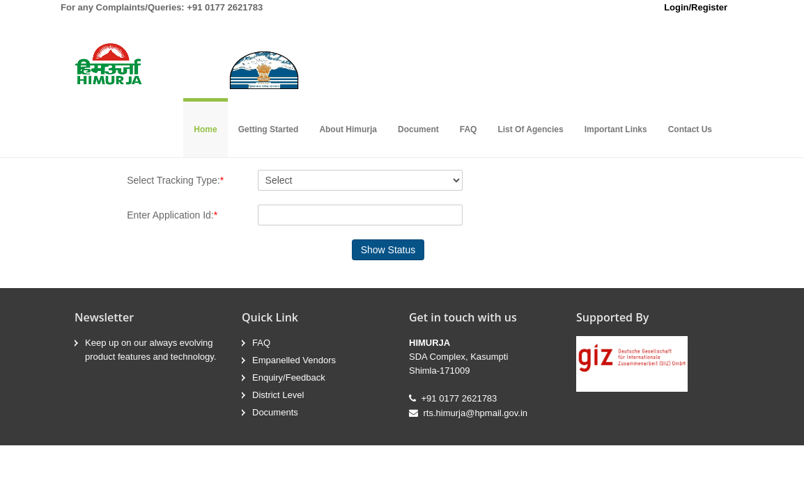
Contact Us (690, 129)
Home (205, 129)
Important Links (616, 129)
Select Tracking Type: (175, 180)
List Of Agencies (530, 129)
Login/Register (695, 7)
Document (418, 129)
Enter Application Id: (172, 215)
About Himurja (348, 129)
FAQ (468, 129)
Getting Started (268, 129)
